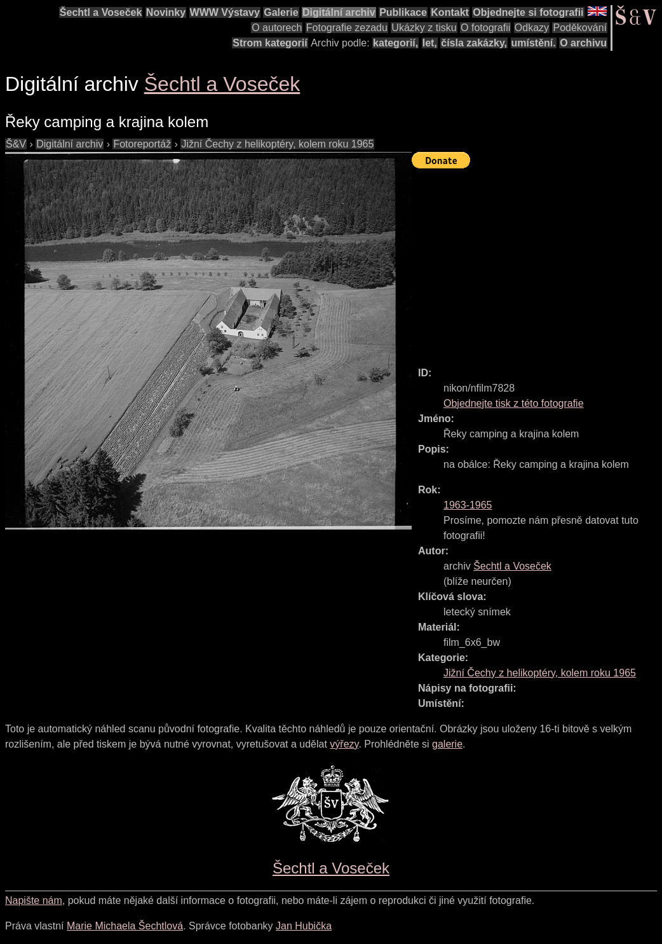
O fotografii (485, 27)
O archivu (583, 43)
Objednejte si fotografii (528, 12)
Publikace (403, 12)
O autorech (277, 27)
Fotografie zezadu (347, 27)
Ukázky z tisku (423, 27)
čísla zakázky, (474, 43)
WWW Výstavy (225, 12)
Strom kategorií (270, 43)
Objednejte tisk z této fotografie (513, 403)
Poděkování (580, 27)
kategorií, (395, 43)
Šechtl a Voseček (101, 12)
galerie (447, 744)
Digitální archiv (338, 12)
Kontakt (450, 12)
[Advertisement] (537, 262)
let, (429, 43)
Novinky (166, 12)
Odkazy (532, 27)
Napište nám (33, 900)
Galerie (281, 12)
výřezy (344, 744)
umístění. (533, 43)
